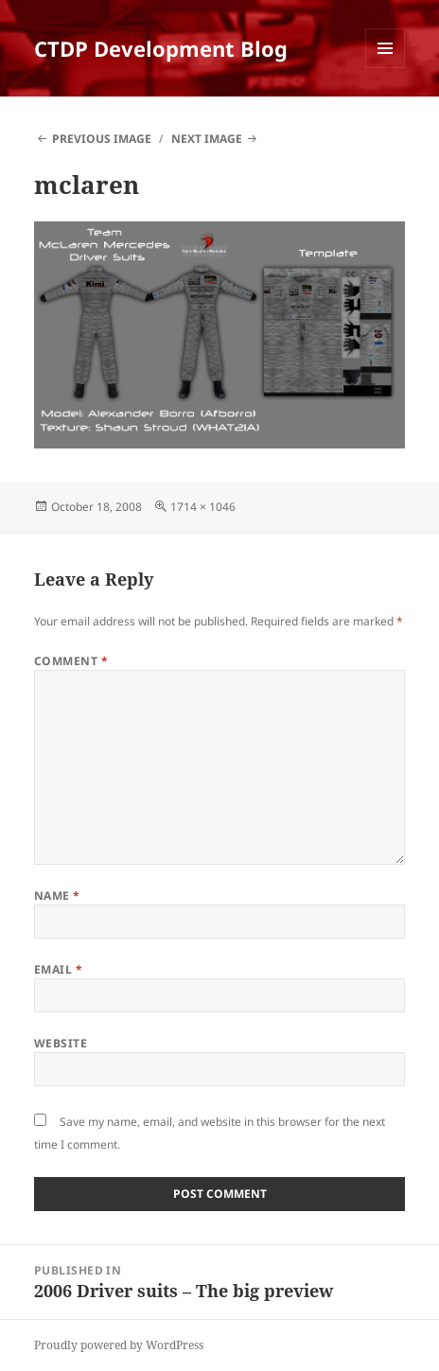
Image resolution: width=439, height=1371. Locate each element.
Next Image (206, 139)
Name (57, 896)
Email (58, 969)
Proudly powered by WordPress (118, 1345)
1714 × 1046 (203, 507)
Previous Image (101, 139)
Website (60, 1043)
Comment (71, 661)
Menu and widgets (385, 67)
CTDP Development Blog (161, 48)
